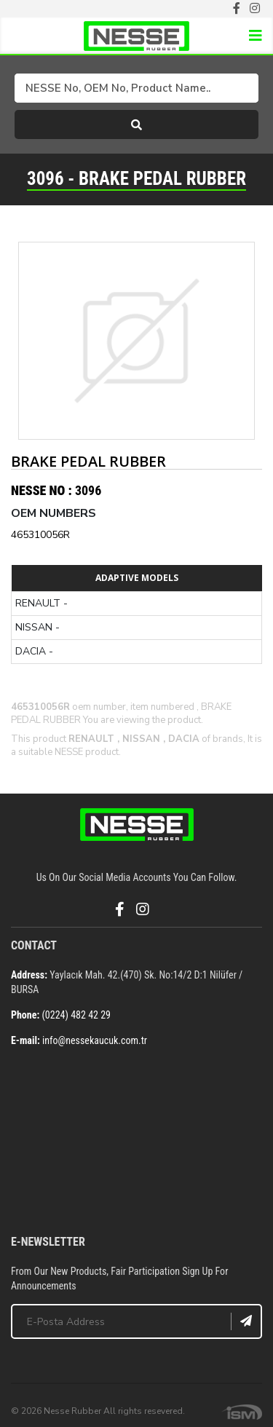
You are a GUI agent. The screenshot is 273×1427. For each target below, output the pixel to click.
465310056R (40, 535)
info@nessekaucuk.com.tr (94, 1040)
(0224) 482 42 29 (76, 1015)
